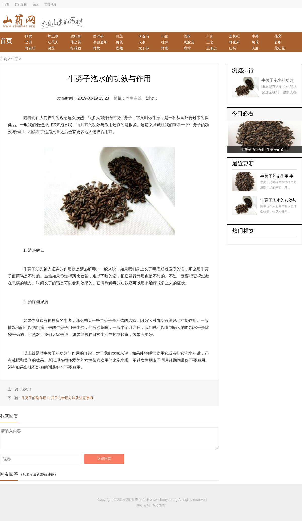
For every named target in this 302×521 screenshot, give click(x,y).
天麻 (255, 48)
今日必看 (243, 113)
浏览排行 (243, 70)
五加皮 (211, 48)
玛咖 (164, 36)
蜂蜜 (164, 48)
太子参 (143, 48)
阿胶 (28, 36)
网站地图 (21, 4)
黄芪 (119, 42)
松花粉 (75, 48)
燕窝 (277, 36)
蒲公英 (75, 42)
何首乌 (143, 36)
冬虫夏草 (100, 42)
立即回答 (104, 459)
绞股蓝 (189, 42)
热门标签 (243, 230)
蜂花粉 (30, 48)
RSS (36, 4)
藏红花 (279, 48)
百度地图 (51, 4)
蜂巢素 (234, 42)
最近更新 (243, 163)
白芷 (119, 36)
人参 (141, 42)
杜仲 (164, 42)
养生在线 (134, 98)
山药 (232, 48)
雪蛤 (187, 36)
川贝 (209, 36)
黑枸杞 (234, 36)
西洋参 (98, 36)
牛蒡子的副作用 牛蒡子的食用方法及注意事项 (57, 398)
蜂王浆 (53, 36)
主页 (3, 59)
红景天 (53, 42)
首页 (6, 4)
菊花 (255, 42)
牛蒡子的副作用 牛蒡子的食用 (264, 150)
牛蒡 (255, 36)
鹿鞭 (119, 48)
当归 (28, 42)
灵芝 (51, 48)
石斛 (277, 42)
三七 (209, 42)
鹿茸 (187, 48)
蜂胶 (96, 48)
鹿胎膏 (75, 36)
